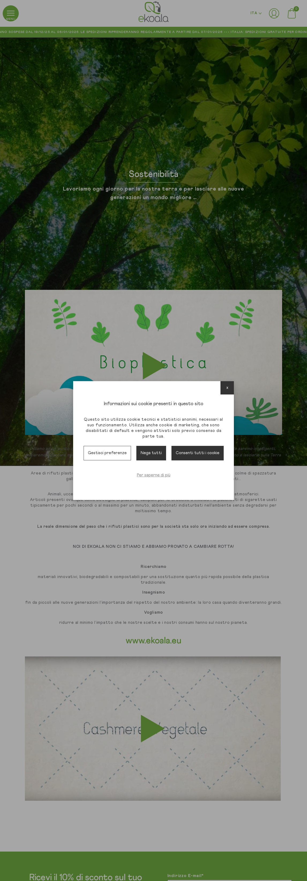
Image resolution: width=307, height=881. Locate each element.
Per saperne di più (153, 475)
